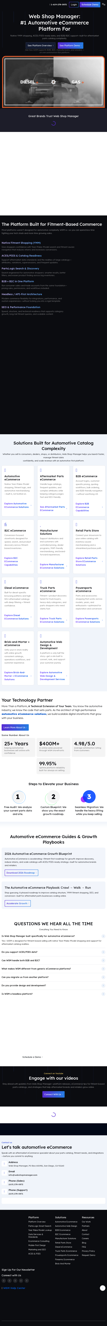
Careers (85, 1238)
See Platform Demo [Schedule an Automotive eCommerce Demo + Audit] (70, 45)
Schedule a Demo (32, 1057)
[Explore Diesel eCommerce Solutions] (18, 602)
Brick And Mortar (62, 1263)
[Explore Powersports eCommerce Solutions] (89, 602)
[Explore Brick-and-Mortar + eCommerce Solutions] (18, 658)
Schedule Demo (90, 4)
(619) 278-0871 (16, 1193)
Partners (85, 1226)
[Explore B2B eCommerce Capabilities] (89, 491)
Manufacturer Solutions (65, 1238)
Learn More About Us (15, 727)
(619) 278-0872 (16, 1184)
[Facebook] (4, 1280)
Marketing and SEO (37, 1249)
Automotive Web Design (66, 1226)
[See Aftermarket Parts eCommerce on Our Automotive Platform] (53, 491)
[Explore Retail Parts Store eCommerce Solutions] (89, 547)
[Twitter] (9, 1280)
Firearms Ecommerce (64, 1259)
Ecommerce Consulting (38, 1241)
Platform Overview (36, 1221)
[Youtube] (27, 1280)
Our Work (86, 1221)
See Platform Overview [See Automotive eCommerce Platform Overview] (40, 45)
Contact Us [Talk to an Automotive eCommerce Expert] (69, 205)
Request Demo (88, 1255)
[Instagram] (15, 1280)
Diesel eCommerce (63, 1247)
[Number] (59, 4)
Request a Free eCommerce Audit (69, 1057)
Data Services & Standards (35, 1235)
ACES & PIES (34, 1253)
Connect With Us (53, 1094)
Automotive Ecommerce (66, 1221)
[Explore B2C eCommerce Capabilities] (18, 547)
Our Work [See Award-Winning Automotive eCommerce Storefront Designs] (97, 169)
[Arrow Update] (102, 1288)
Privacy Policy (88, 1251)
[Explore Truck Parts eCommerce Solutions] (53, 602)
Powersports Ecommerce (66, 1255)
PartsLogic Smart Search (39, 1226)
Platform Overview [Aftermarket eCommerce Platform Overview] (39, 169)
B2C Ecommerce (62, 1234)
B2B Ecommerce (62, 1230)
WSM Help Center (14, 1288)
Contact (85, 1234)
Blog (84, 1242)
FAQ (84, 1247)
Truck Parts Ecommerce (66, 1251)
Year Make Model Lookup (40, 1230)
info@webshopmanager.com (23, 1175)
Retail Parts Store (63, 1242)
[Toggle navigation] (102, 4)
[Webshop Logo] (15, 4)
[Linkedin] (21, 1280)
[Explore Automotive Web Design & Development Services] (53, 658)
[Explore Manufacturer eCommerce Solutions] (53, 547)
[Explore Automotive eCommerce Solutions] (18, 491)
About (84, 1230)
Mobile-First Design (37, 1245)
